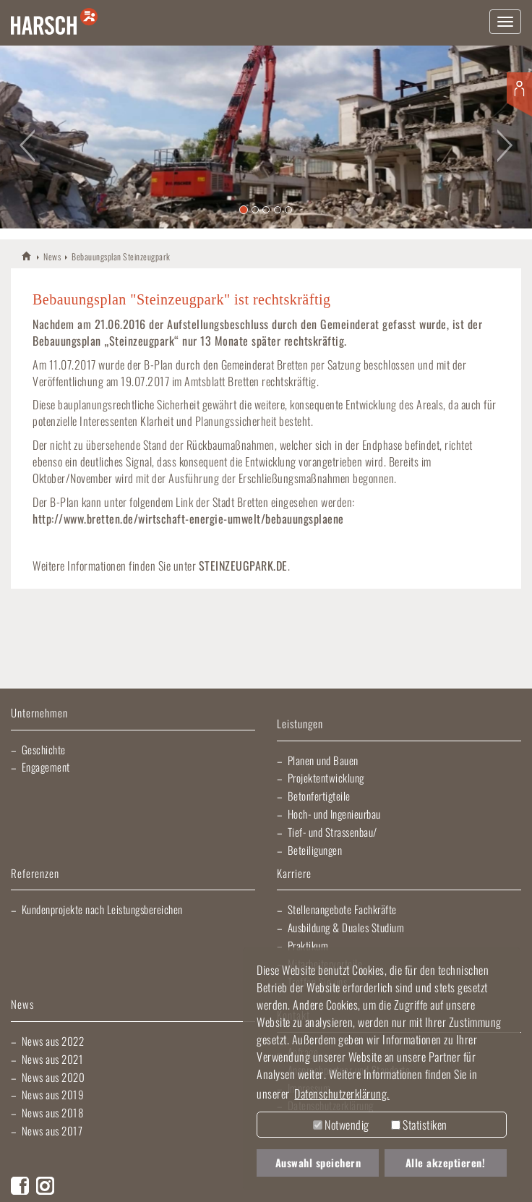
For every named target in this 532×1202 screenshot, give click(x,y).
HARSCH (27, 255)
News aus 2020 (53, 1077)
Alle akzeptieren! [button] (446, 1162)
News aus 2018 (53, 1112)
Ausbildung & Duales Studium (346, 927)
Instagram (45, 1186)
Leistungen (300, 724)
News (52, 256)
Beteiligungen (315, 850)
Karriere (294, 874)
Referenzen (35, 874)
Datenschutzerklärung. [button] (342, 1093)
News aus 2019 (53, 1094)
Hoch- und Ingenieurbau (334, 814)
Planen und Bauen (323, 760)
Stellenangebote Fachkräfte (342, 909)
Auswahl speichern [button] (318, 1162)
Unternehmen (39, 713)
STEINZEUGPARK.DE (243, 565)
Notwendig (341, 1124)
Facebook (20, 1186)
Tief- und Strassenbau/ (332, 832)
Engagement (46, 767)
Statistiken (419, 1124)
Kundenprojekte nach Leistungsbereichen (102, 909)
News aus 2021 (53, 1059)
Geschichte (44, 749)
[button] (26, 137)
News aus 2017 (52, 1130)
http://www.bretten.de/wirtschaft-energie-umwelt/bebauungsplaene (188, 518)
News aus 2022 (53, 1041)
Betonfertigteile (319, 796)
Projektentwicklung (326, 777)
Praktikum (308, 945)
